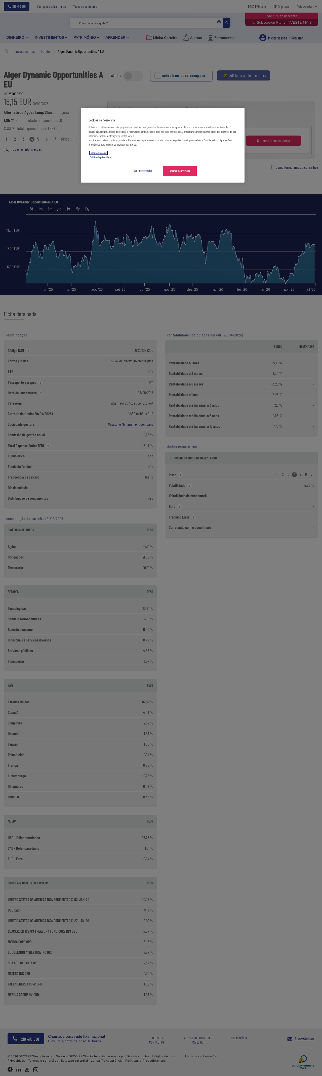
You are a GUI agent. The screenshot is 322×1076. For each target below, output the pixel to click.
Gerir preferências (143, 170)
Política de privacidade (100, 157)
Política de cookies (98, 153)
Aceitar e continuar (180, 171)
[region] (163, 145)
